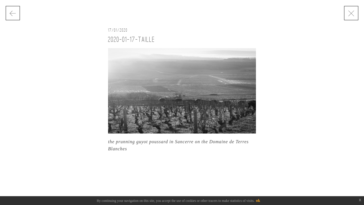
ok (258, 200)
